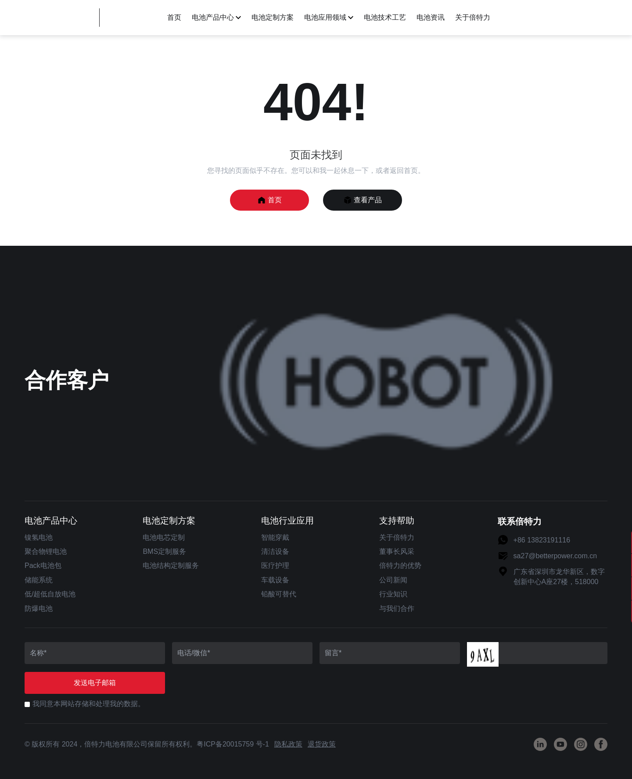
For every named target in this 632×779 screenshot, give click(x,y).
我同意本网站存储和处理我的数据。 (88, 703)
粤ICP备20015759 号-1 (233, 744)
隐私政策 (288, 744)
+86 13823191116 (542, 540)
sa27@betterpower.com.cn (555, 556)
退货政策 (322, 744)
